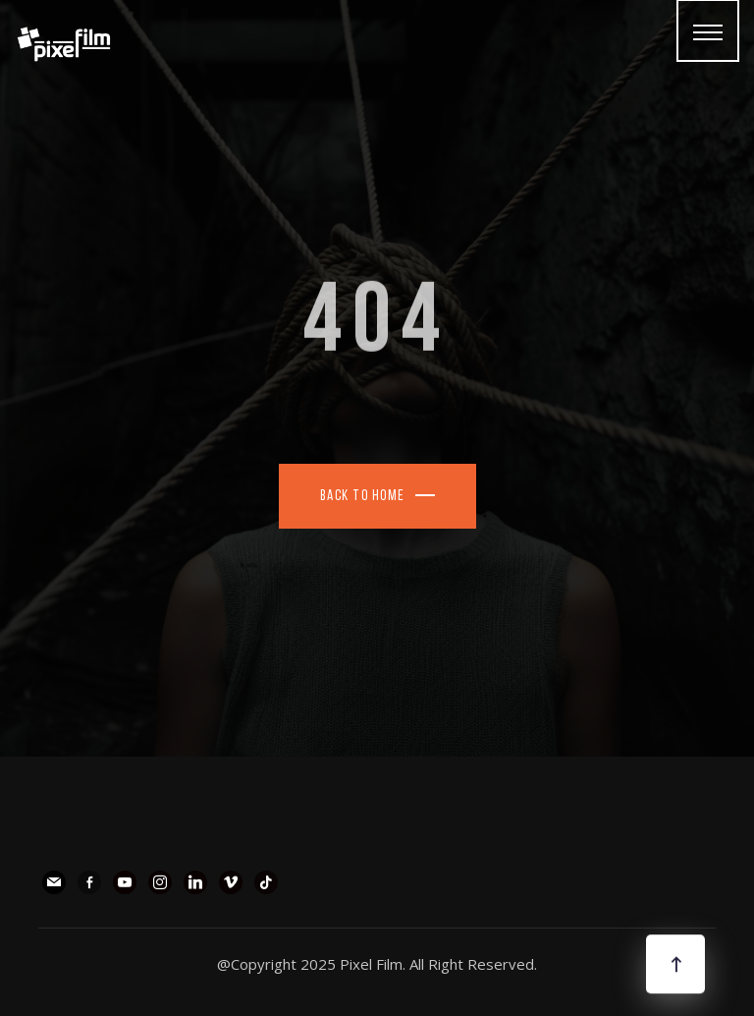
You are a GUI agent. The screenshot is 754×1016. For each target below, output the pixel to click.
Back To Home (362, 496)
